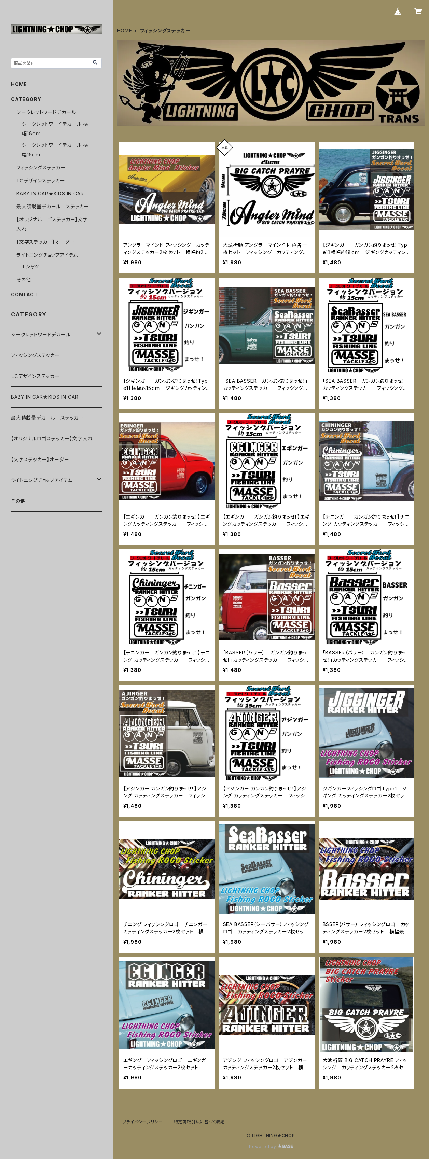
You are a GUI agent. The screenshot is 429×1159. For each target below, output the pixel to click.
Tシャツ (30, 266)
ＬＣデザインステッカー (40, 180)
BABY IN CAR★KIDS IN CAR (50, 193)
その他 (23, 279)
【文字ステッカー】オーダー (45, 242)
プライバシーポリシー (143, 1122)
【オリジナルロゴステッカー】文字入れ (52, 438)
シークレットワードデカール (46, 112)
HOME (124, 30)
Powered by (271, 1146)
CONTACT (24, 294)
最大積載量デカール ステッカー (52, 206)
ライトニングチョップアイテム (47, 255)
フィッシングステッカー (41, 167)
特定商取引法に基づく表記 (199, 1122)
